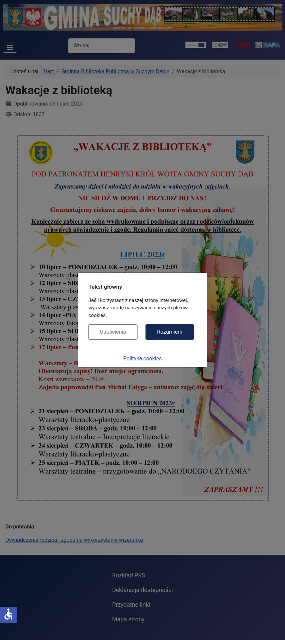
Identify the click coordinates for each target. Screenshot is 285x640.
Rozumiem (169, 332)
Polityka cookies (142, 358)
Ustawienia (113, 332)
